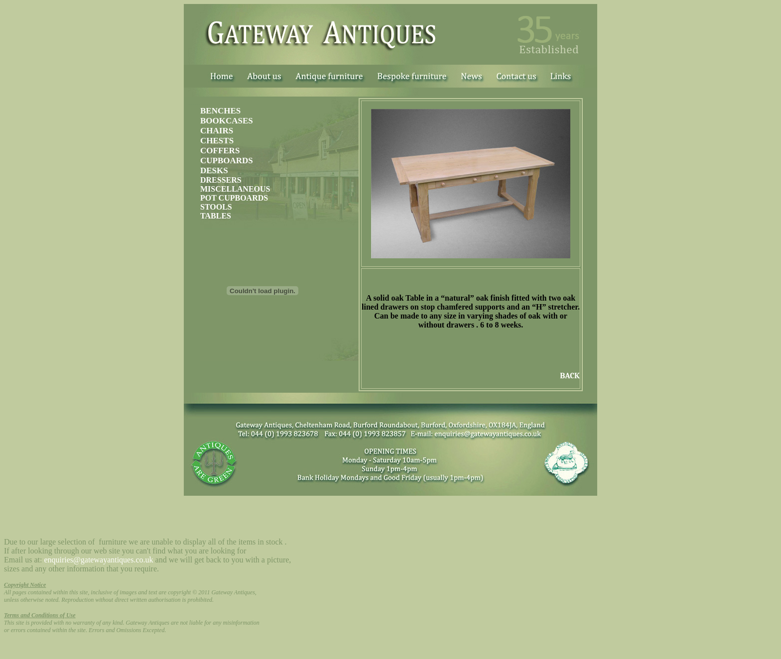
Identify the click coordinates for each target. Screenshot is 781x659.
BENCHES (220, 110)
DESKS (214, 170)
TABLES (215, 216)
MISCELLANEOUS (235, 189)
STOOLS (216, 207)
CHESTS (217, 140)
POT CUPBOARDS (234, 198)
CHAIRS (216, 130)
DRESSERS (221, 180)
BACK (570, 375)
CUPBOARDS (226, 160)
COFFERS (220, 150)
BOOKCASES (226, 120)
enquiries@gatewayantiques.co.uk (98, 559)
